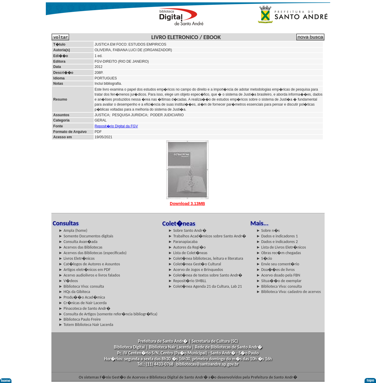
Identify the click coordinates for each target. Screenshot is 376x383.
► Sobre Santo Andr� (187, 230)
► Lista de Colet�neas (187, 252)
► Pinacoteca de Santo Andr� (84, 308)
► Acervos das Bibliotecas (80, 247)
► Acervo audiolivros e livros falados (89, 275)
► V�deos (68, 280)
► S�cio (264, 258)
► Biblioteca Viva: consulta (81, 286)
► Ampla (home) (72, 230)
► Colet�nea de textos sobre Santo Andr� (205, 275)
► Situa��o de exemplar (278, 280)
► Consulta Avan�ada (77, 241)
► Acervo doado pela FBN (278, 275)
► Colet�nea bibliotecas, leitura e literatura (205, 258)
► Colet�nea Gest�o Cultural (194, 264)
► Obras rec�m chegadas (278, 252)
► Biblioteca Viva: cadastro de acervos (288, 291)
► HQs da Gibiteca (74, 291)
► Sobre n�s (268, 230)
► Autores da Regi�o (187, 247)
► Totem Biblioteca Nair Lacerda (85, 324)
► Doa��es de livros (275, 269)
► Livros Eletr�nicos (76, 258)
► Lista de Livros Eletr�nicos (281, 247)
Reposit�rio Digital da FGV (116, 126)
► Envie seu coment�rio (277, 264)
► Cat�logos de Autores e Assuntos (89, 264)
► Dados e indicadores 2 (277, 241)
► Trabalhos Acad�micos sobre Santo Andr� (207, 236)
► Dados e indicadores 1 (277, 236)
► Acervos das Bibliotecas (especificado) (92, 252)
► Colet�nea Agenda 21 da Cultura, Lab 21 (205, 286)
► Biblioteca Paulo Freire (79, 319)
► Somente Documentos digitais (85, 236)
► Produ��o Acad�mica (81, 297)
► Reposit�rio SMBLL (187, 280)
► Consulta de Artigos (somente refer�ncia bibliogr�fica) (107, 314)
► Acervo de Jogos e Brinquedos (195, 269)
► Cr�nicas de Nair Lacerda (82, 302)
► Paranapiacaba (183, 241)
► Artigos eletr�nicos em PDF (84, 269)
